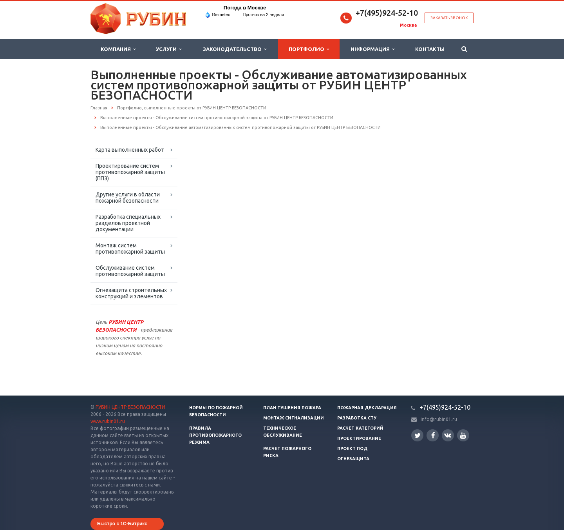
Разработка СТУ (356, 418)
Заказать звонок (449, 18)
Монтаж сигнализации (293, 418)
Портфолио (309, 49)
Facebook (433, 435)
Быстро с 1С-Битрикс (122, 523)
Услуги (168, 49)
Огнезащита (353, 458)
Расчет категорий (360, 428)
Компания (118, 49)
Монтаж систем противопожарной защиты (130, 248)
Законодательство (234, 49)
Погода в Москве (245, 8)
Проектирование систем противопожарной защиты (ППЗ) (130, 172)
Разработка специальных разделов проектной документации (128, 223)
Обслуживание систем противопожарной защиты (130, 271)
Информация (372, 49)
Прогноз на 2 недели (263, 14)
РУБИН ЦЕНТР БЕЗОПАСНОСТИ (130, 407)
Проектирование (359, 438)
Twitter (417, 435)
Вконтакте (447, 435)
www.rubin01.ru (107, 421)
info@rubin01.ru (439, 419)
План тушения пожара (292, 407)
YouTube (463, 435)
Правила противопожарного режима (215, 435)
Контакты (430, 49)
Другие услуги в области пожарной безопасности (128, 197)
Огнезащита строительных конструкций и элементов (131, 293)
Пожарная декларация (367, 407)
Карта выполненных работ (130, 150)
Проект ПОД (352, 448)
